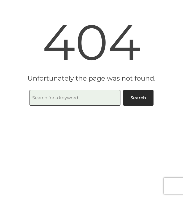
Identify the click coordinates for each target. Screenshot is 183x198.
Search (138, 97)
